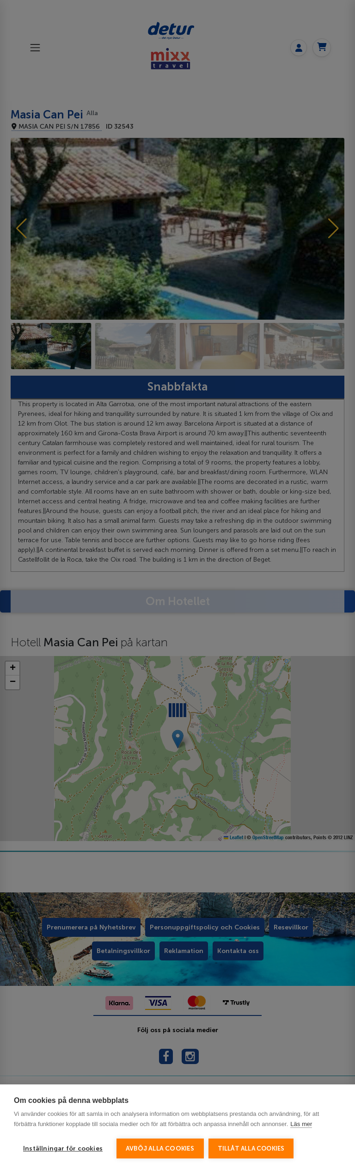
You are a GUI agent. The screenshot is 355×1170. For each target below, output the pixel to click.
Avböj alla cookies (160, 1148)
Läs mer (301, 1123)
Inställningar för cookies (63, 1148)
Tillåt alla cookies (251, 1148)
